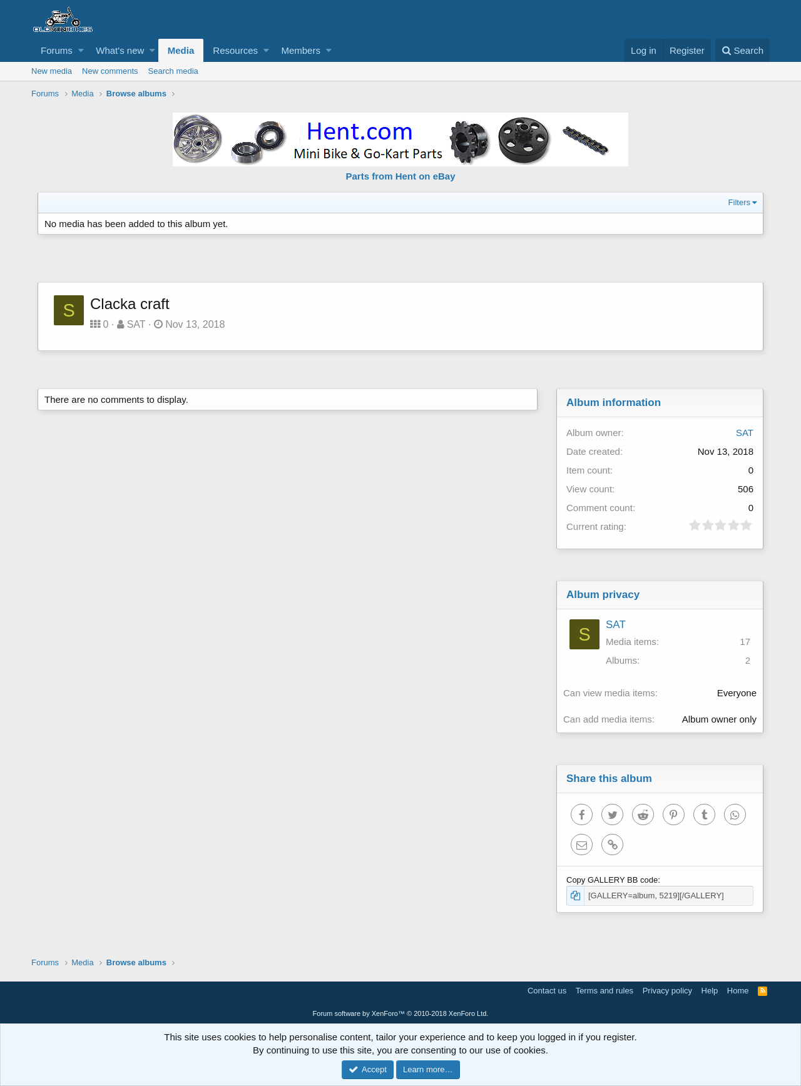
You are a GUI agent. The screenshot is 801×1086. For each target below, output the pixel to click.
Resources (235, 50)
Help (710, 990)
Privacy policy (667, 990)
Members (300, 50)
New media (51, 71)
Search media (173, 71)
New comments (110, 71)
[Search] (742, 50)
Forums (57, 50)
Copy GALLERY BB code (612, 880)
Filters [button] (739, 202)
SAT (136, 324)
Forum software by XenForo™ (401, 1013)
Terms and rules (604, 990)
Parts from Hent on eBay (400, 176)
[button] (81, 50)
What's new (120, 50)
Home (738, 990)
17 (745, 641)
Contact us (547, 990)
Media (181, 50)
